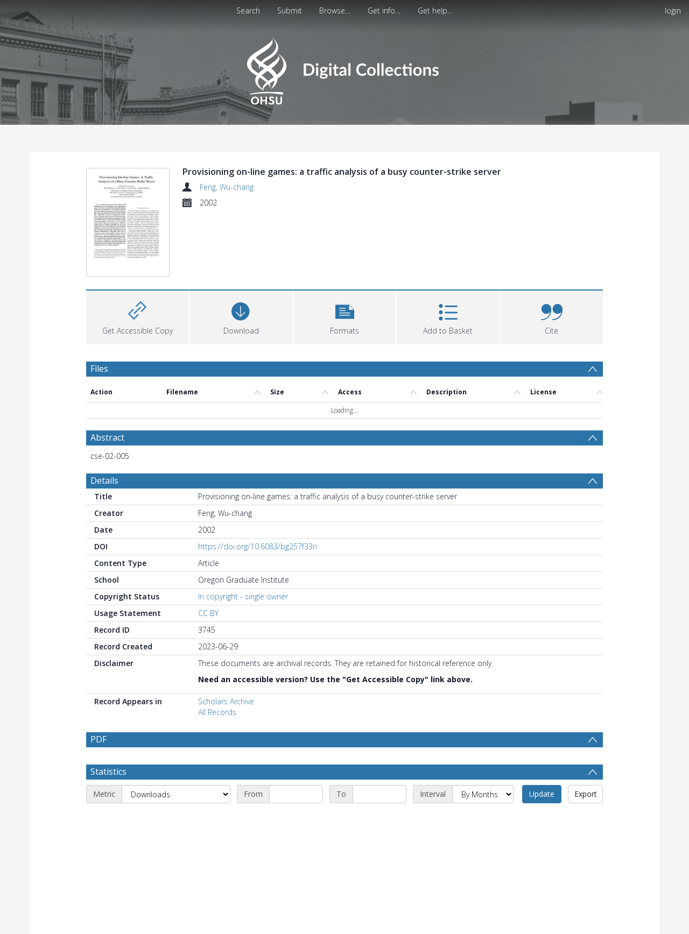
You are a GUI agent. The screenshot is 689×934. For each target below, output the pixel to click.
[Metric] (176, 820)
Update (541, 820)
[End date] (379, 820)
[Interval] (483, 820)
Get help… (435, 10)
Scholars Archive (226, 701)
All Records (217, 712)
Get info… (384, 10)
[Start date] (296, 820)
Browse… (334, 10)
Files (99, 368)
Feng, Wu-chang (227, 187)
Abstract (107, 437)
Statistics (108, 797)
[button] (344, 316)
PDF (98, 739)
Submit (289, 10)
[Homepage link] (344, 68)
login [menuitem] (673, 10)
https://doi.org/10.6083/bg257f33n (257, 546)
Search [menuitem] (248, 10)
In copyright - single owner (243, 596)
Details (104, 480)
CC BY (208, 613)
